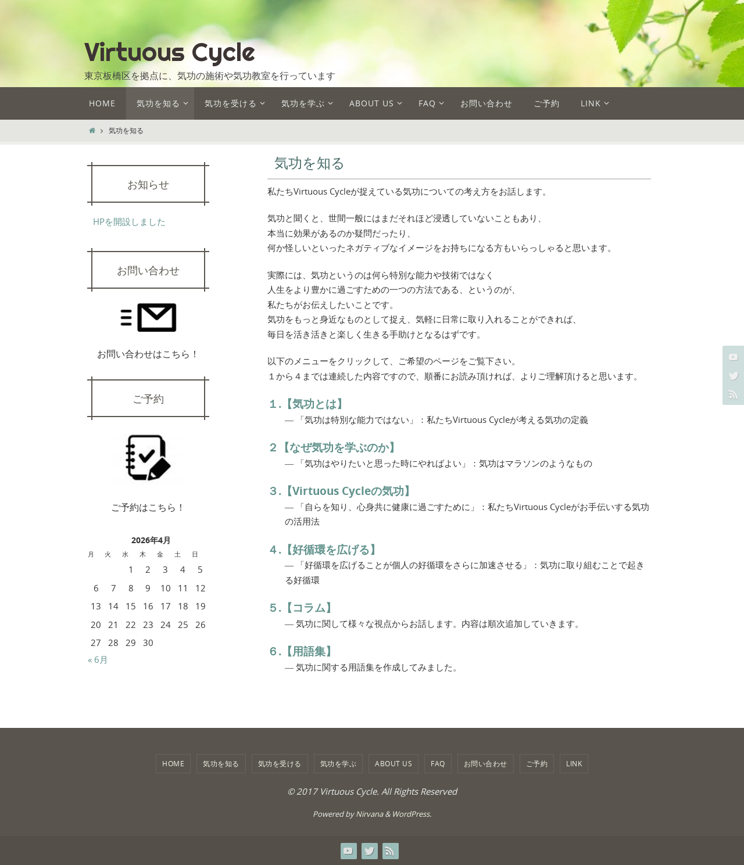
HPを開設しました (129, 221)
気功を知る (221, 763)
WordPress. (411, 814)
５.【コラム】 (302, 607)
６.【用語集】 (302, 651)
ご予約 (537, 763)
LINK (574, 763)
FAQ (438, 763)
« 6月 (98, 659)
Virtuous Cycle (169, 51)
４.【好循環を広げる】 (324, 549)
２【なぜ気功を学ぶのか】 (333, 447)
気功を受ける (280, 763)
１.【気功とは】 (307, 403)
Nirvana (369, 814)
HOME (173, 763)
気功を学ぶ (338, 763)
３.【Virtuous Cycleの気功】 (341, 490)
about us (393, 763)
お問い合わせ (485, 763)
